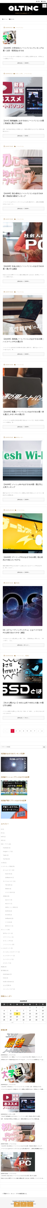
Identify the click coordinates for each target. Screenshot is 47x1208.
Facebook (6, 847)
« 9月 (12, 1022)
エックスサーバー (9, 955)
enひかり (8, 903)
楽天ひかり (9, 926)
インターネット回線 (7, 866)
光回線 (6, 896)
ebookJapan (7, 974)
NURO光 (8, 911)
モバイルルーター (9, 881)
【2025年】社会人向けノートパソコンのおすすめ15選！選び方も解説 (19, 1175)
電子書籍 (4, 970)
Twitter (5, 855)
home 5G (8, 874)
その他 (3, 862)
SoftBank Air (9, 877)
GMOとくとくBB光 (11, 907)
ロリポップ (7, 963)
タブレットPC (19, 73)
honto (5, 978)
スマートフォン (8, 937)
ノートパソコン (19, 27)
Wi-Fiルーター (19, 437)
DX (2, 833)
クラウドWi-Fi (10, 892)
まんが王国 (7, 985)
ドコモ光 (8, 922)
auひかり (8, 900)
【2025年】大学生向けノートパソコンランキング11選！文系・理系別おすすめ (21, 1086)
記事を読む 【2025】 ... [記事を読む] (23, 135)
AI (2, 829)
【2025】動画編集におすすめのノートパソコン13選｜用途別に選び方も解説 (20, 1116)
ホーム (5, 19)
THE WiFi (8, 885)
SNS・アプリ (6, 844)
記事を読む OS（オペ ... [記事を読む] (23, 645)
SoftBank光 (9, 918)
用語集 (17, 583)
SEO (3, 840)
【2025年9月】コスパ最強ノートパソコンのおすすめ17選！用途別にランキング (21, 1057)
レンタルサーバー (7, 948)
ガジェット (5, 929)
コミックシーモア (9, 989)
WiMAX (8, 888)
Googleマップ (7, 851)
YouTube (6, 859)
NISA (3, 836)
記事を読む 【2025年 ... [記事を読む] (23, 63)
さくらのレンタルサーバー (11, 952)
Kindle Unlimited (8, 981)
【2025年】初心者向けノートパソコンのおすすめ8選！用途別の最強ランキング (21, 1146)
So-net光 (8, 914)
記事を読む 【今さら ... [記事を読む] (23, 717)
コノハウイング (8, 959)
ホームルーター (8, 870)
